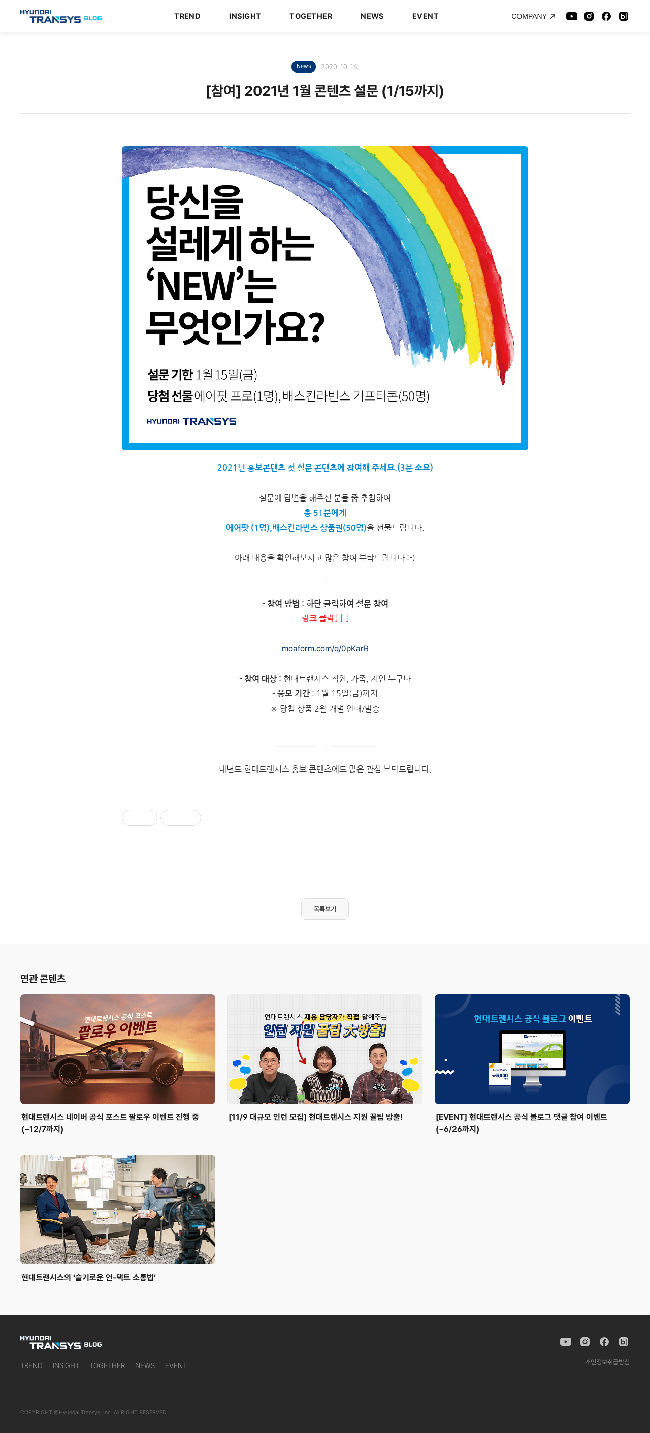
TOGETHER (310, 16)
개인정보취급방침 (607, 1362)
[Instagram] (589, 16)
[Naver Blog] (624, 16)
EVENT (425, 16)
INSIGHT (245, 16)
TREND (187, 16)
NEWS (372, 16)
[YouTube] (572, 16)
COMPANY (533, 16)
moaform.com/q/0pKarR (325, 648)
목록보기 (325, 909)
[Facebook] (606, 16)
